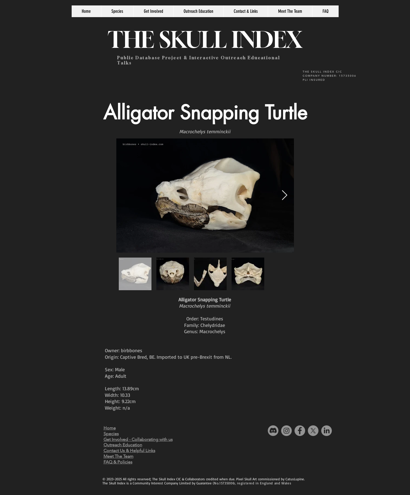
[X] (313, 430)
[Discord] (273, 430)
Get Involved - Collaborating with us (138, 439)
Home (110, 428)
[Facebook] (299, 430)
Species (111, 433)
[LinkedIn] (326, 430)
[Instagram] (286, 430)
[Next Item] (284, 195)
